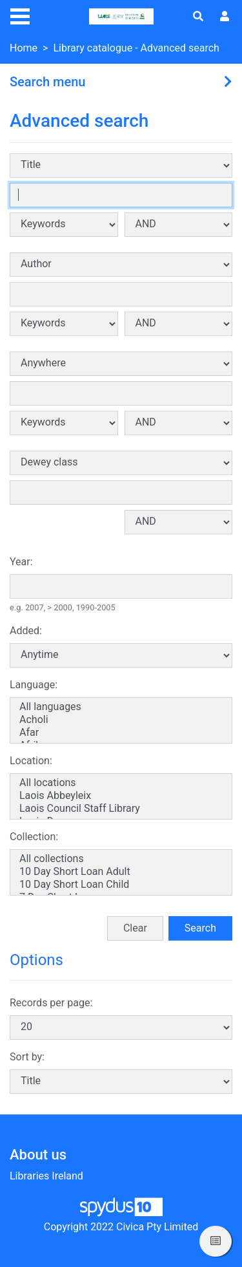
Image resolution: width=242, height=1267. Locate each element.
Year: (21, 562)
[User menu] (224, 16)
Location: (31, 761)
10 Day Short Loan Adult (121, 871)
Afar (121, 732)
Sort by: (27, 1057)
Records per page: (51, 1003)
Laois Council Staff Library (121, 808)
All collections (121, 858)
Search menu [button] (47, 81)
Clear (135, 928)
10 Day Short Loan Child (121, 884)
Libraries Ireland (46, 1176)
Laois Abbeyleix (121, 795)
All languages (121, 706)
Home (23, 48)
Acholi (121, 719)
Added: (26, 630)
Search (200, 928)
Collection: (34, 837)
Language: (33, 685)
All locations (121, 782)
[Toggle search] (198, 16)
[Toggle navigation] (20, 14)
